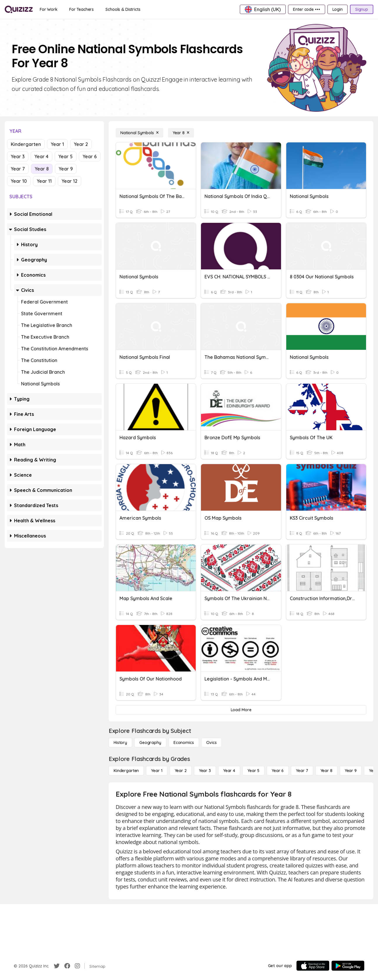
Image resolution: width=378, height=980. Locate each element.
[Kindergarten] (126, 770)
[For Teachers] (81, 9)
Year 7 (18, 169)
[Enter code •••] (306, 9)
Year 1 (57, 144)
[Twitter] (57, 966)
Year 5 (65, 156)
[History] (120, 742)
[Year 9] (351, 770)
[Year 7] (302, 770)
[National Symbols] (139, 132)
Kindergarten (26, 144)
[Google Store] (348, 966)
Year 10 (19, 181)
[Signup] (361, 9)
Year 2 (81, 144)
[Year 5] (253, 770)
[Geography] (150, 742)
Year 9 (66, 169)
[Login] (337, 9)
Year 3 (18, 156)
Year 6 (90, 156)
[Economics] (184, 742)
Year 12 (69, 181)
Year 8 (42, 169)
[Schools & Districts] (123, 9)
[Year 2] (181, 770)
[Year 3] (205, 770)
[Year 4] (229, 770)
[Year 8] (181, 132)
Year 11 (44, 181)
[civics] (211, 742)
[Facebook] (67, 966)
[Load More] (241, 709)
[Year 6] (278, 770)
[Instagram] (77, 966)
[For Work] (48, 9)
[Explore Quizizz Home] (19, 9)
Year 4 (41, 156)
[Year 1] (156, 770)
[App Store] (312, 966)
